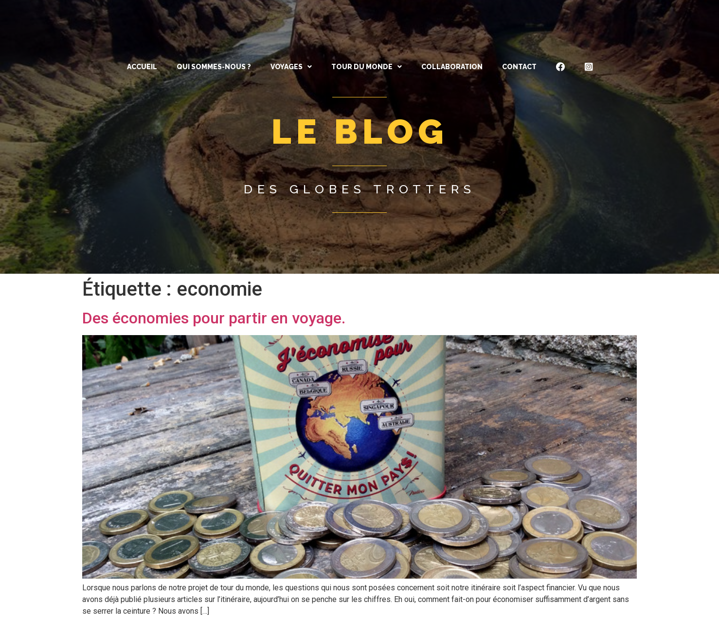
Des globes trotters (360, 189)
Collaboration (452, 67)
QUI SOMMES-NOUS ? (214, 67)
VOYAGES (291, 67)
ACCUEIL (142, 67)
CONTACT (519, 67)
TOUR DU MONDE (366, 67)
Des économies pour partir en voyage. (213, 318)
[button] (291, 67)
